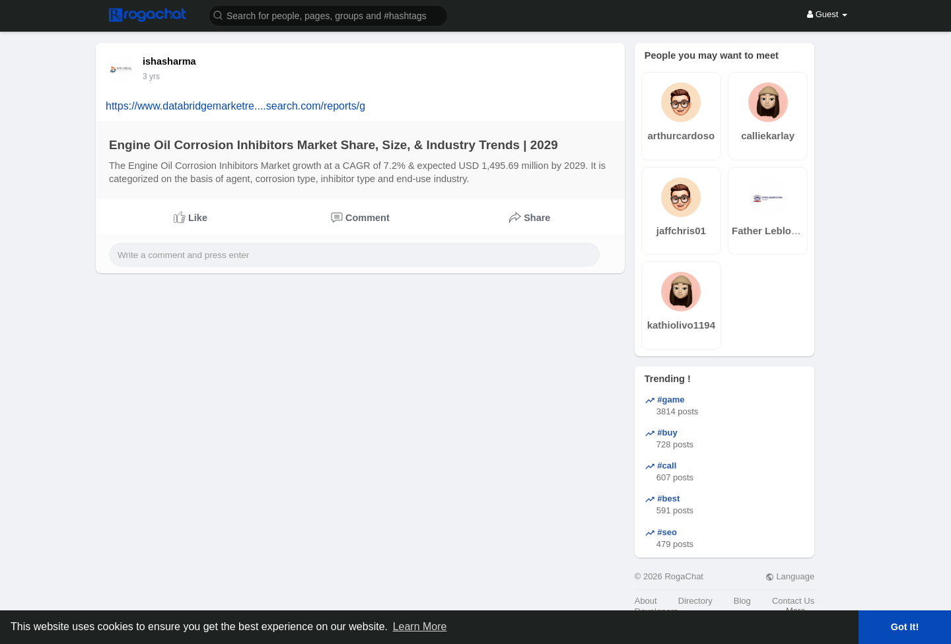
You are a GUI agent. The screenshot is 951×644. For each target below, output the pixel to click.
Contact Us (793, 600)
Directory (695, 600)
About (646, 600)
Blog (742, 600)
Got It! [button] (905, 627)
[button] (328, 15)
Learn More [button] (420, 626)
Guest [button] (827, 14)
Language (789, 576)
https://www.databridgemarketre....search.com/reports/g (235, 106)
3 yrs (151, 76)
